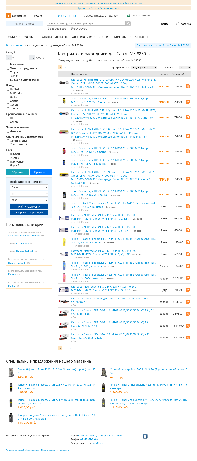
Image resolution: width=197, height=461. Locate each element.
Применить (41, 172)
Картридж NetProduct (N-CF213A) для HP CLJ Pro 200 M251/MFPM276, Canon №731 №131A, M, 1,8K (103, 252)
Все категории (14, 45)
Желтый (13, 157)
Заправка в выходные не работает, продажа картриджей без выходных (98, 3)
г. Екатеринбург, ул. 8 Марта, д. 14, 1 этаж (100, 435)
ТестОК (12, 76)
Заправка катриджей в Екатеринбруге (22, 450)
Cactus (12, 101)
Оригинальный (17, 140)
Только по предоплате (22, 68)
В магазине (15, 64)
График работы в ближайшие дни (98, 8)
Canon (12, 104)
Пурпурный (15, 161)
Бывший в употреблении (23, 80)
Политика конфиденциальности (55, 450)
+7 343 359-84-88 (64, 16)
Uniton (12, 97)
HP (10, 118)
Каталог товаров (24, 23)
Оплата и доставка (55, 36)
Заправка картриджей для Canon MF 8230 (163, 45)
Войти (165, 24)
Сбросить (17, 172)
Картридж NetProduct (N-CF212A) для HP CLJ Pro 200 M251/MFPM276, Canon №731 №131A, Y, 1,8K (103, 228)
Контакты (141, 36)
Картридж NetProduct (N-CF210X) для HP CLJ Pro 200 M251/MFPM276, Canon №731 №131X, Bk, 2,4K (103, 288)
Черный (13, 165)
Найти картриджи (29, 206)
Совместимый (17, 144)
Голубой (13, 154)
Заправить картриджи (29, 212)
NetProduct (15, 93)
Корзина (186, 24)
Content (13, 108)
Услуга (12, 72)
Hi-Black (13, 89)
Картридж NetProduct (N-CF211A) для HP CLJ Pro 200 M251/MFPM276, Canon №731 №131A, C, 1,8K (103, 216)
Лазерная (14, 131)
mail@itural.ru (99, 443)
